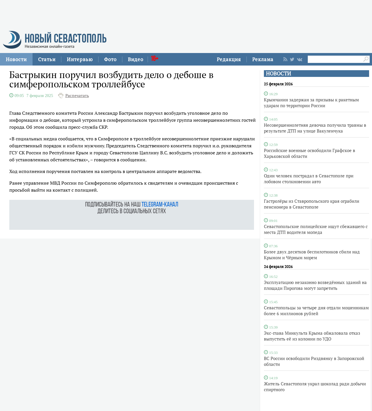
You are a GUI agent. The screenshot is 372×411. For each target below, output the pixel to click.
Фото (110, 59)
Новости (16, 59)
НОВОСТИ (278, 73)
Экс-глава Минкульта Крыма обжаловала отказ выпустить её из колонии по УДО (312, 336)
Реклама (262, 59)
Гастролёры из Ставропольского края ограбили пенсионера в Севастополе (311, 204)
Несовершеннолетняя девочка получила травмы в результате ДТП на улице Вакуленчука (315, 128)
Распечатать (77, 95)
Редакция (229, 59)
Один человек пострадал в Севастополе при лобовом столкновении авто (308, 178)
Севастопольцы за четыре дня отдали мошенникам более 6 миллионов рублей (316, 310)
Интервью (80, 59)
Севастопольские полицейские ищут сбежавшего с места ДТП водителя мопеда (316, 229)
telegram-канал (160, 205)
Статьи (47, 59)
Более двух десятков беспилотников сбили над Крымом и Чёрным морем (312, 254)
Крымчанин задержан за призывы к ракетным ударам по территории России (311, 102)
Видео (135, 59)
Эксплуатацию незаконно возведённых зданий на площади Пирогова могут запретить (315, 285)
